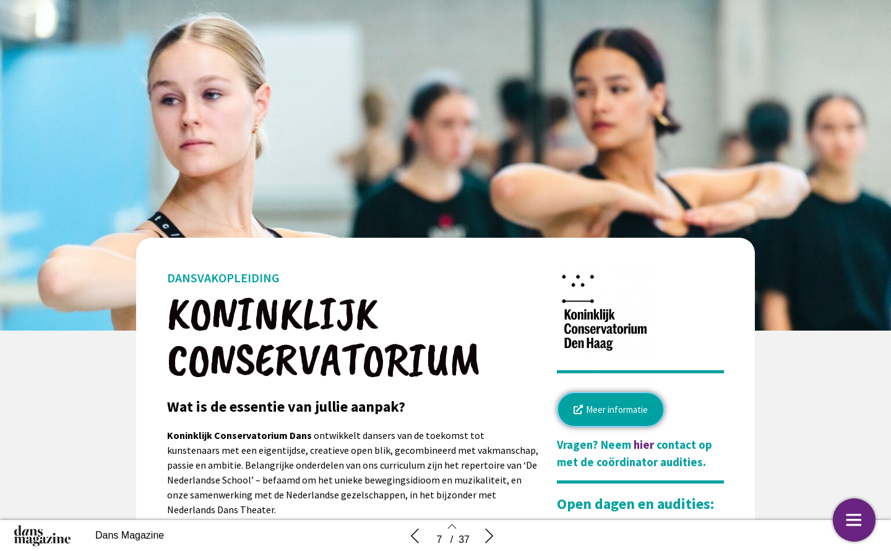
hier (644, 445)
